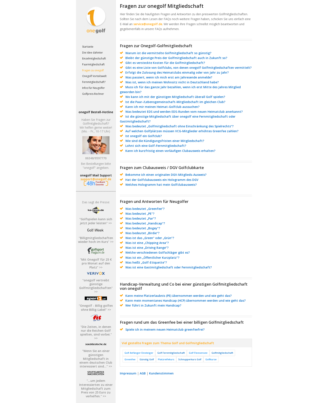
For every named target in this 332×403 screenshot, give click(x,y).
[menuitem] (95, 47)
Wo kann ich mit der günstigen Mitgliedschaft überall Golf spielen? (175, 97)
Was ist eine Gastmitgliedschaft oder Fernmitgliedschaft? (168, 267)
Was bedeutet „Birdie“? (142, 233)
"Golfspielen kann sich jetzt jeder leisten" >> (95, 221)
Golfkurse (211, 359)
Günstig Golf (147, 359)
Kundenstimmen (161, 373)
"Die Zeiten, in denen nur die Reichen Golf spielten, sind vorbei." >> (96, 332)
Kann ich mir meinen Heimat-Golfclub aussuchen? (162, 107)
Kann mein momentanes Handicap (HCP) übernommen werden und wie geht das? (185, 300)
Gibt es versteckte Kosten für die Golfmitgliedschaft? (165, 63)
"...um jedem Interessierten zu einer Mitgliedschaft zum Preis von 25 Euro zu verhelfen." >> (96, 388)
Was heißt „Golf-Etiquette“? (146, 262)
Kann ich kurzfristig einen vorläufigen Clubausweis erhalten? (170, 151)
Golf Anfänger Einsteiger (139, 352)
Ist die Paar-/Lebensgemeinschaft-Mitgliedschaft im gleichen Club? (175, 102)
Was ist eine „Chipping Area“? (147, 243)
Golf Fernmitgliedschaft (171, 352)
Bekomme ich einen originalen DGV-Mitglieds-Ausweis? (165, 175)
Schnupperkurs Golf (189, 359)
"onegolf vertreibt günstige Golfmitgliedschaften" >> (96, 286)
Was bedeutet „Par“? (140, 218)
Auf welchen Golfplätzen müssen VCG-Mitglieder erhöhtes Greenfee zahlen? (181, 131)
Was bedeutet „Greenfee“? (145, 209)
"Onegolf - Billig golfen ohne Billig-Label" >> (96, 307)
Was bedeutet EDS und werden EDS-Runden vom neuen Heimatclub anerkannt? (184, 112)
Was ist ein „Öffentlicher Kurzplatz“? (152, 258)
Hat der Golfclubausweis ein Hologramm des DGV (161, 180)
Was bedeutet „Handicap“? (145, 223)
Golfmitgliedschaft (222, 352)
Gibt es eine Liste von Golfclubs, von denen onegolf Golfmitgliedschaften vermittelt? (188, 68)
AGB (143, 373)
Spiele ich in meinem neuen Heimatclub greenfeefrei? (165, 329)
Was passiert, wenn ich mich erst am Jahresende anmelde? (168, 77)
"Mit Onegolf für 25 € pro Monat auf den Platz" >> (96, 263)
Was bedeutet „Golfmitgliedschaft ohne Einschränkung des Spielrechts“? (179, 126)
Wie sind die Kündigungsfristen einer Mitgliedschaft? (164, 141)
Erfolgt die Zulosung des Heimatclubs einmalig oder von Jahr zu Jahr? (177, 72)
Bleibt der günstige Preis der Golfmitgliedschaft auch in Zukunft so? (176, 58)
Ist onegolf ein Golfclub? (143, 136)
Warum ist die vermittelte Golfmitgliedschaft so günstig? (168, 53)
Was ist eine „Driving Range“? (147, 248)
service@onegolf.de (147, 24)
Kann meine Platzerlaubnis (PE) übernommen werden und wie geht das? (178, 296)
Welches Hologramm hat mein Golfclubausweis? (161, 185)
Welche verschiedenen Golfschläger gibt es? (157, 252)
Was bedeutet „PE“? (139, 214)
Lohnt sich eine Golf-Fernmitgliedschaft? (155, 146)
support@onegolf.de (95, 179)
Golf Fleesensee (198, 352)
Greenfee (130, 359)
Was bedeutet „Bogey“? (142, 228)
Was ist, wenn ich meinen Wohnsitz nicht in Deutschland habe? (172, 82)
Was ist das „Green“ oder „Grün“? (149, 238)
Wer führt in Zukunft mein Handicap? (153, 305)
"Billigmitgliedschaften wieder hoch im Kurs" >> (95, 240)
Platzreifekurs (166, 359)
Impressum (128, 373)
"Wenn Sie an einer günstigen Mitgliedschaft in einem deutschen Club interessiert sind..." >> (95, 358)
